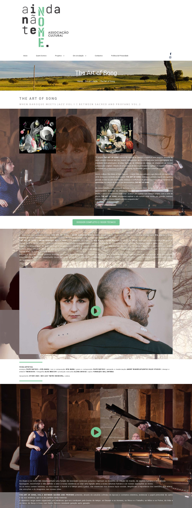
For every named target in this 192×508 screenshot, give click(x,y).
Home (80, 28)
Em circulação (91, 28)
